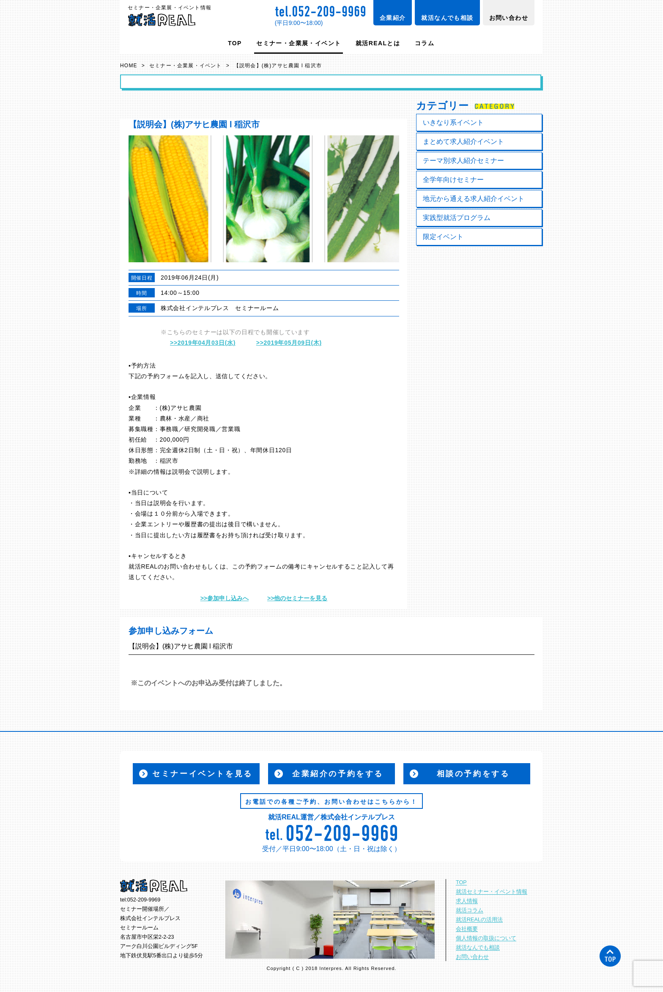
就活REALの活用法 (479, 920)
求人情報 (467, 901)
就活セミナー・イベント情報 (491, 892)
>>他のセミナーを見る (297, 598)
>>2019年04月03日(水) (203, 342)
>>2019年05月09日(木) (289, 342)
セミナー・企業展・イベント (298, 43)
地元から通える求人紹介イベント (473, 198)
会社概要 (467, 929)
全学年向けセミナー (453, 179)
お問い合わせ (508, 17)
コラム (424, 43)
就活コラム (469, 910)
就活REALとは (378, 43)
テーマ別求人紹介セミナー (463, 160)
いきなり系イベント (453, 122)
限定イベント (443, 236)
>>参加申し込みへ (224, 598)
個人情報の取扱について (486, 938)
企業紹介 (393, 17)
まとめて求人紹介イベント (463, 141)
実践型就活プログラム (456, 217)
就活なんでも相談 (447, 17)
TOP (235, 43)
